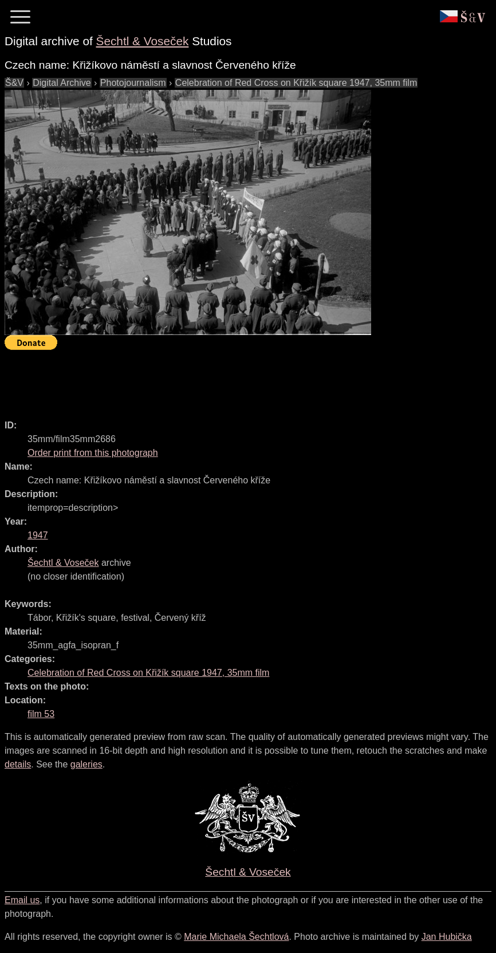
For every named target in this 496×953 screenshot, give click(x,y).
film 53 (40, 714)
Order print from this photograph (92, 453)
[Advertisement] (213, 379)
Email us (22, 900)
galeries (86, 764)
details (18, 764)
